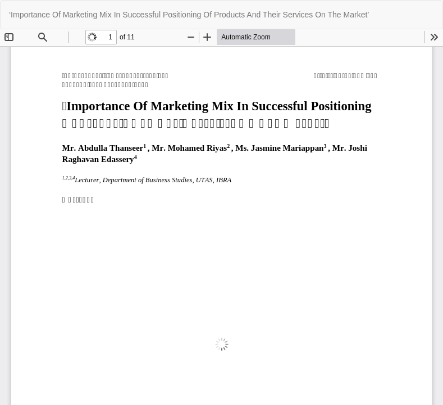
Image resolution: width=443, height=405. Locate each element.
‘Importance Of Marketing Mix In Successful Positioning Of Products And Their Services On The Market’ (189, 14)
